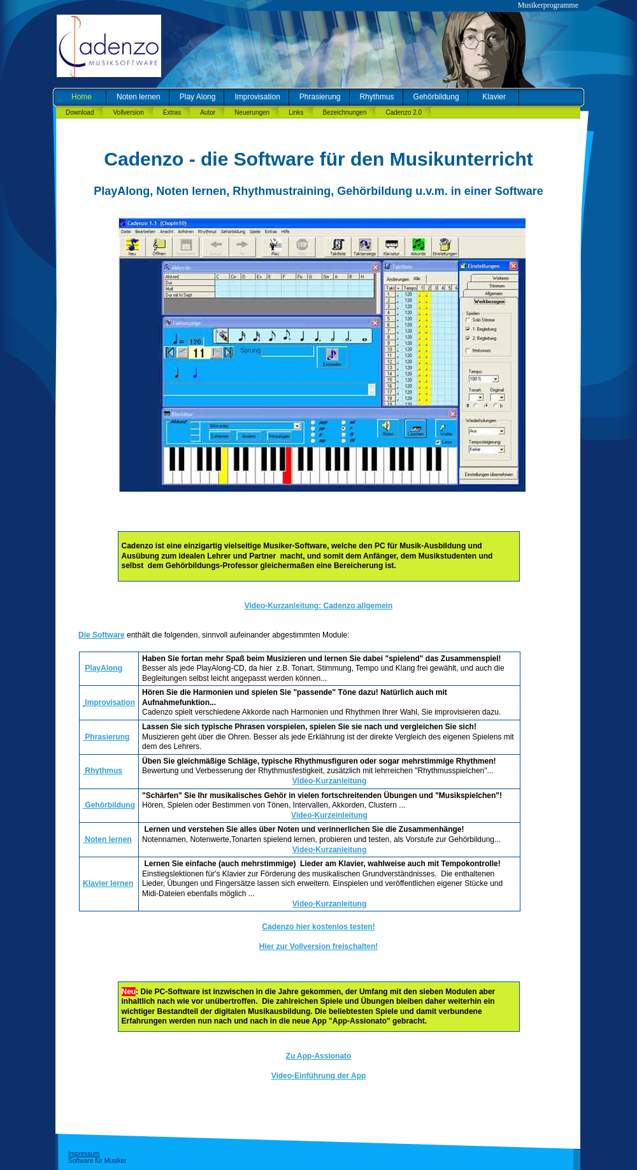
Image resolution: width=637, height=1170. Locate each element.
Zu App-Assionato (319, 1056)
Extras (172, 112)
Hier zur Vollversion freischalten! (318, 946)
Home (81, 96)
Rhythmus (377, 96)
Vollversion (128, 112)
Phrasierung (320, 96)
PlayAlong (103, 668)
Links (296, 112)
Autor (207, 112)
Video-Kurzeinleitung (329, 815)
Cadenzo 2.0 (403, 112)
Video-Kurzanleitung (329, 780)
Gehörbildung (436, 96)
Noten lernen (139, 96)
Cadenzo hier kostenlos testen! (318, 926)
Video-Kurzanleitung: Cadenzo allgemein (318, 605)
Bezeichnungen (345, 112)
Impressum (83, 1153)
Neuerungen (251, 112)
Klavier (494, 96)
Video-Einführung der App (318, 1075)
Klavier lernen (108, 883)
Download (80, 112)
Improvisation (257, 96)
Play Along (198, 96)
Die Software (101, 635)
